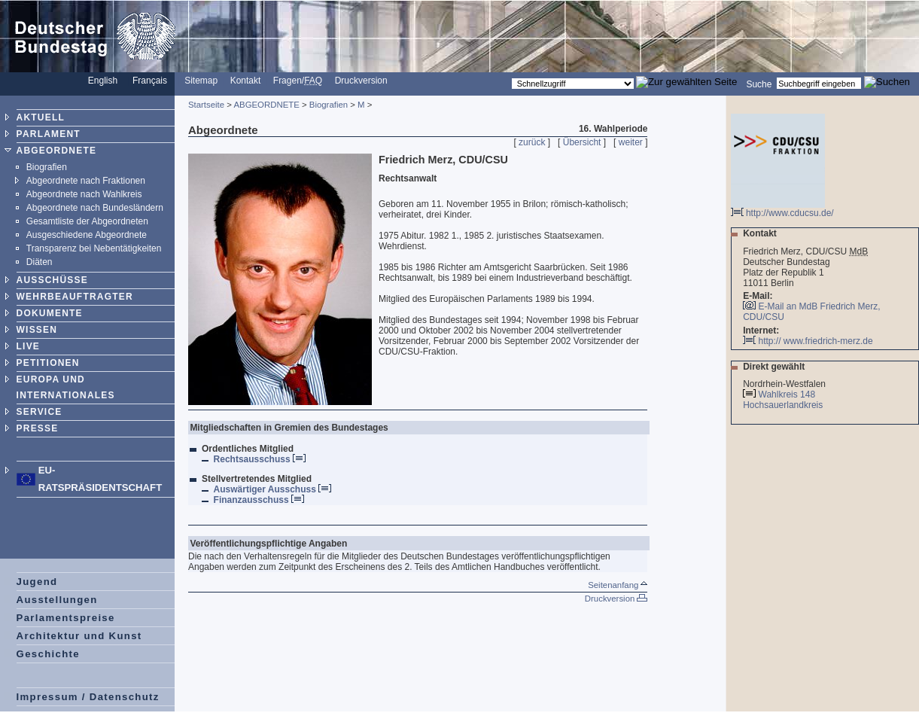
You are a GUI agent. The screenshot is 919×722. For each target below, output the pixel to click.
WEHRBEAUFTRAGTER (75, 296)
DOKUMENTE (50, 313)
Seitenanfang (617, 584)
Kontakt (245, 80)
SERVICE (39, 412)
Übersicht (582, 142)
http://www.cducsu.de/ (782, 209)
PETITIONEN (48, 363)
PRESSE (38, 428)
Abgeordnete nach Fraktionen (85, 180)
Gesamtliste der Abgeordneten (87, 221)
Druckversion (361, 80)
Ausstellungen (57, 599)
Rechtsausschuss (260, 459)
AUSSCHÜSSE (52, 280)
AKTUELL (41, 117)
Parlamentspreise (66, 617)
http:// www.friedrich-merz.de (807, 341)
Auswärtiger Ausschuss (273, 489)
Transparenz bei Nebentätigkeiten (94, 248)
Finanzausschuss (259, 500)
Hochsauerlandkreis (784, 405)
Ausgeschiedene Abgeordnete (86, 235)
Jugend (37, 581)
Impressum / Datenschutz (88, 696)
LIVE (28, 346)
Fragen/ (297, 80)
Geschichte (48, 654)
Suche (758, 83)
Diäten (39, 262)
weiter (631, 142)
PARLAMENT (49, 134)
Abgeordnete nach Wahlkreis (84, 194)
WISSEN (37, 329)
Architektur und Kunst (79, 635)
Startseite (206, 104)
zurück (532, 142)
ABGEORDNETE (57, 150)
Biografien (46, 167)
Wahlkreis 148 (787, 394)
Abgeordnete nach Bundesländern (94, 208)
